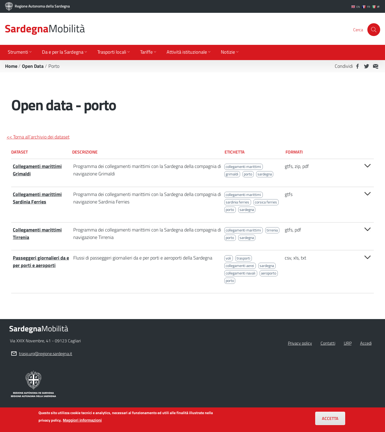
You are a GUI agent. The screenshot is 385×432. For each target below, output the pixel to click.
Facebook (357, 66)
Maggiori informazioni (82, 423)
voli (228, 258)
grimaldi (232, 174)
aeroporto (268, 273)
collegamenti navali (240, 273)
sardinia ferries (237, 202)
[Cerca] (373, 29)
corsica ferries (266, 202)
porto (248, 174)
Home (11, 66)
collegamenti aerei (240, 265)
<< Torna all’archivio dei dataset (38, 136)
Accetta (330, 421)
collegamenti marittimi (243, 166)
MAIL (375, 66)
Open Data (33, 66)
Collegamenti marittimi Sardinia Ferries (37, 198)
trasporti (243, 258)
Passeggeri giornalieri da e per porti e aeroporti (41, 261)
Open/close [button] (367, 166)
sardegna (264, 174)
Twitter (366, 66)
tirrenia (272, 230)
